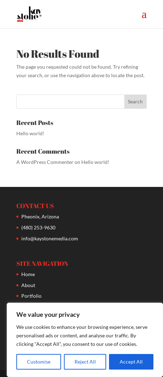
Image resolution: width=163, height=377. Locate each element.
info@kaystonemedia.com (49, 238)
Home (28, 274)
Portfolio (31, 296)
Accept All (131, 362)
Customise (38, 362)
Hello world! (30, 133)
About (28, 285)
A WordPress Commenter (45, 162)
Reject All (85, 362)
